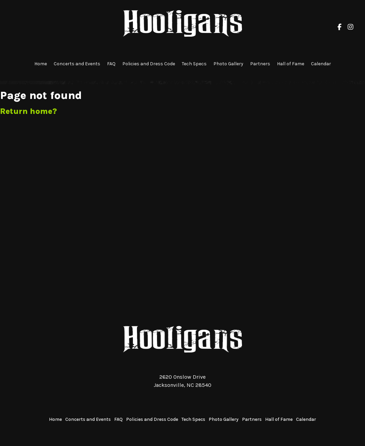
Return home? (28, 111)
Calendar (321, 64)
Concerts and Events (77, 64)
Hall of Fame (290, 64)
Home (40, 64)
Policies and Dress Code (148, 64)
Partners (260, 64)
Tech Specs (194, 64)
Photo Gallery (228, 64)
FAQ (111, 64)
